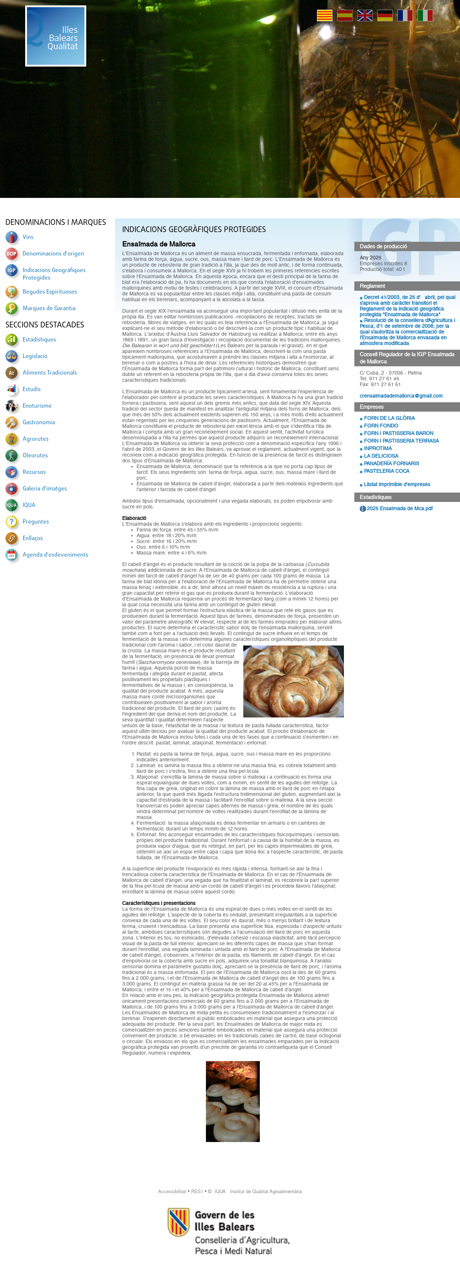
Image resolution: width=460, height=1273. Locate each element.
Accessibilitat (172, 1191)
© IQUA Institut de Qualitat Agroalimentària (255, 1191)
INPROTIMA (378, 448)
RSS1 (197, 1191)
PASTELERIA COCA (386, 471)
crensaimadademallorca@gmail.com (401, 396)
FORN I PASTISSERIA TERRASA (401, 441)
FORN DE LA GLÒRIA (389, 418)
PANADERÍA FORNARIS (391, 463)
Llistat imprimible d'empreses (397, 484)
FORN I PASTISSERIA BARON (398, 433)
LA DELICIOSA (381, 456)
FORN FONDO (381, 426)
